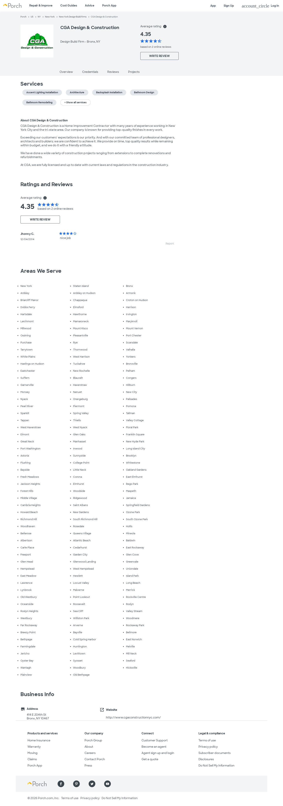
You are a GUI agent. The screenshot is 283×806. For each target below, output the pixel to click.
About (89, 746)
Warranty (34, 746)
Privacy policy (208, 746)
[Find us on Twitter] (92, 783)
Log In (260, 5)
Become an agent (154, 746)
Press (88, 765)
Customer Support (155, 740)
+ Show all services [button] (75, 102)
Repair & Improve (40, 5)
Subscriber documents (214, 753)
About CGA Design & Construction (44, 120)
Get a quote (150, 759)
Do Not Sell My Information (216, 765)
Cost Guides (68, 5)
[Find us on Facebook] (61, 783)
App (213, 5)
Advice (89, 5)
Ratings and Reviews (46, 184)
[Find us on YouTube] (107, 783)
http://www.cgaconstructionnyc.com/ (133, 717)
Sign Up (229, 5)
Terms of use (207, 740)
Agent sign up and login (158, 753)
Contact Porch (95, 759)
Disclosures (206, 759)
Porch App (109, 5)
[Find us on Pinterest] (76, 783)
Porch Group (93, 740)
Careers (90, 753)
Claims (32, 759)
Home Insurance (39, 740)
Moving (33, 753)
